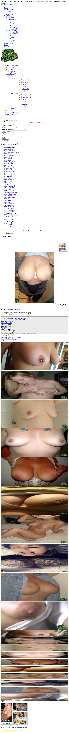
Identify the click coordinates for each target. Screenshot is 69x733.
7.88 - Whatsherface (10, 194)
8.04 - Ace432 (8, 181)
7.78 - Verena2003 (9, 212)
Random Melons (9, 43)
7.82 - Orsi (7, 199)
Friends (5, 335)
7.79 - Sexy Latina (9, 208)
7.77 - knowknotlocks (10, 215)
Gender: (4, 128)
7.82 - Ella (7, 202)
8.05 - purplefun (9, 179)
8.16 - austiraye (8, 176)
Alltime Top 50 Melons (9, 144)
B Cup (13, 22)
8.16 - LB (7, 173)
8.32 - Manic (8, 160)
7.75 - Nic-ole (8, 223)
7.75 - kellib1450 (9, 221)
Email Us (26, 727)
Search (6, 45)
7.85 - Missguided (9, 197)
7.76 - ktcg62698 (9, 216)
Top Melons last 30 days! (10, 120)
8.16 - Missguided (9, 175)
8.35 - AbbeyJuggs (9, 155)
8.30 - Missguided (9, 162)
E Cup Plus (15, 29)
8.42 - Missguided (9, 147)
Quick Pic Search (8, 125)
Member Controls (9, 9)
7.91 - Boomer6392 (10, 191)
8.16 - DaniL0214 (9, 171)
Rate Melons (8, 16)
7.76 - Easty (7, 218)
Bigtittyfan (4, 327)
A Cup (13, 21)
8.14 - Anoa (7, 178)
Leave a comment (8, 318)
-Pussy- (10, 41)
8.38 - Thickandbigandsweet (12, 152)
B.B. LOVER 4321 (20, 318)
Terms (13, 727)
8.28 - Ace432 (8, 165)
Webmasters (19, 727)
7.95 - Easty (7, 184)
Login (9, 12)
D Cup (13, 24)
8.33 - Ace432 (8, 157)
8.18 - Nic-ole (8, 170)
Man (9, 128)
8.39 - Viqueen (8, 149)
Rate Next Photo (63, 251)
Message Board (8, 46)
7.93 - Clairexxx (9, 187)
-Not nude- (11, 17)
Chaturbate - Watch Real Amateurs (11, 337)
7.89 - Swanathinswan (10, 192)
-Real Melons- (12, 19)
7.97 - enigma (8, 183)
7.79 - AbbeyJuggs (9, 210)
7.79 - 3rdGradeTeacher (11, 207)
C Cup (13, 25)
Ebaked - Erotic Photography (9, 339)
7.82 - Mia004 (8, 200)
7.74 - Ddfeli (8, 224)
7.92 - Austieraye (9, 189)
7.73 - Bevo (7, 226)
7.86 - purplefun (9, 195)
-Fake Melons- (12, 30)
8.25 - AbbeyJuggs (9, 167)
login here (33, 333)
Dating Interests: (7, 129)
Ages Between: (6, 131)
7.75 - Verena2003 (9, 220)
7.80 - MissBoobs (9, 203)
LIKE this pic (64, 306)
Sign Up (10, 14)
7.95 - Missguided (9, 186)
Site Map (8, 727)
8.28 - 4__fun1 (8, 163)
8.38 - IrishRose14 (9, 150)
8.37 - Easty (7, 154)
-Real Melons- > (10, 309)
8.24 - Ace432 (8, 168)
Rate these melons (8, 233)
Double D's (15, 27)
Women (17, 128)
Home (6, 8)
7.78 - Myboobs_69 (10, 213)
